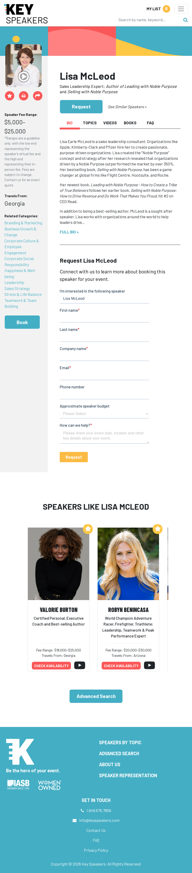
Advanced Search (96, 696)
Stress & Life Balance (23, 294)
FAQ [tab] (150, 122)
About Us (109, 764)
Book (22, 322)
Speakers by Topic (120, 742)
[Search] (148, 19)
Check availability (51, 666)
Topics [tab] (90, 122)
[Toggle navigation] (181, 9)
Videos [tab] (110, 122)
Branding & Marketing (23, 222)
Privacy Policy (96, 850)
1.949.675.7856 (98, 810)
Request (81, 106)
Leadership (14, 282)
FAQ (96, 840)
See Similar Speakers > (127, 106)
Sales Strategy (17, 288)
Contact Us (96, 830)
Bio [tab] (70, 122)
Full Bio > (69, 231)
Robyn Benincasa (128, 609)
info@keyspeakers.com (99, 820)
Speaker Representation (128, 775)
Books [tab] (130, 122)
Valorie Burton (59, 609)
